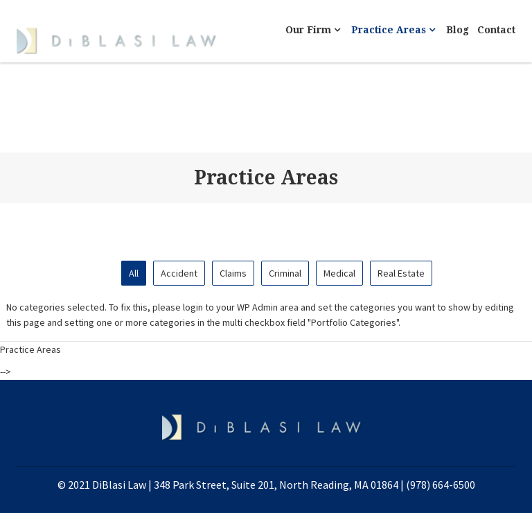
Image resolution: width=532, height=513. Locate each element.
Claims (233, 273)
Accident (179, 273)
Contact (496, 29)
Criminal (285, 273)
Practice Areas (393, 29)
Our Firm (312, 29)
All (134, 273)
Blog (457, 29)
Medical (339, 273)
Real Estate (401, 273)
